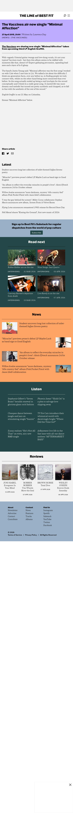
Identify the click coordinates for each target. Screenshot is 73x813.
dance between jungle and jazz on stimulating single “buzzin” (21, 416)
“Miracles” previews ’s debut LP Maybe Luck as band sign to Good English (34, 178)
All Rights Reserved (48, 535)
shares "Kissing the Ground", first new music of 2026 (30, 212)
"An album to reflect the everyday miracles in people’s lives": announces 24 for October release (35, 186)
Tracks (29, 516)
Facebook (47, 525)
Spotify (46, 513)
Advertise (12, 513)
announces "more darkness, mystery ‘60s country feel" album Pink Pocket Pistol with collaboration (32, 193)
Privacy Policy (31, 535)
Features (29, 513)
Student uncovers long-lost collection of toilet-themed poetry (32, 171)
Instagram (48, 510)
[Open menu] (69, 16)
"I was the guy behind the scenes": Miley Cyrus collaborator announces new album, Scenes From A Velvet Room (32, 201)
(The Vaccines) (19, 37)
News (6, 37)
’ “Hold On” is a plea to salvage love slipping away (51, 401)
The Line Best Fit (36, 15)
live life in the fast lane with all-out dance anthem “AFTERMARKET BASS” (51, 435)
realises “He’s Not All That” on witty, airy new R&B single (21, 433)
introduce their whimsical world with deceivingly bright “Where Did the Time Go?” (51, 418)
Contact (11, 516)
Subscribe (36, 232)
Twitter (46, 522)
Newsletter (13, 510)
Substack (47, 516)
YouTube (47, 519)
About (10, 507)
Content (29, 507)
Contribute (13, 519)
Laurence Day (39, 34)
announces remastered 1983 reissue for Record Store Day (33, 207)
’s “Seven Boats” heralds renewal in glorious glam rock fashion (21, 401)
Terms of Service (15, 535)
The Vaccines (9, 46)
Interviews (13, 272)
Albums (29, 519)
